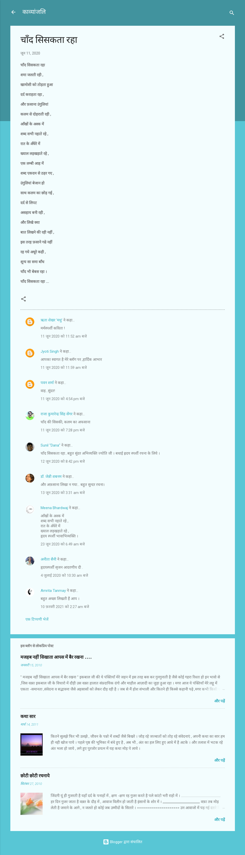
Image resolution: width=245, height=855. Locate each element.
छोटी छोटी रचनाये (34, 776)
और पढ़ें (219, 701)
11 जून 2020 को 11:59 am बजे (64, 367)
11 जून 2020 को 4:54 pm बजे (63, 399)
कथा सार (27, 716)
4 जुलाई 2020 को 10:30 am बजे (64, 575)
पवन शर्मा (47, 382)
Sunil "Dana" (50, 445)
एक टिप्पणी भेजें (36, 619)
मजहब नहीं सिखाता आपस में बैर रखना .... (56, 657)
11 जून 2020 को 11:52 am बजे (64, 336)
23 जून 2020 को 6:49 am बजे (63, 544)
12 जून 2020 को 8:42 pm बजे (63, 461)
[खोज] (232, 13)
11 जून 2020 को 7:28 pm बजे (63, 430)
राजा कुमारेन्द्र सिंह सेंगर (57, 414)
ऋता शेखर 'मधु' (51, 320)
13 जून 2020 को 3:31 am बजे (63, 492)
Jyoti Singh (50, 351)
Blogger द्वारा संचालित (122, 842)
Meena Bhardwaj (54, 508)
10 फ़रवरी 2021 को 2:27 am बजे (65, 606)
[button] (222, 37)
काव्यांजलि (34, 12)
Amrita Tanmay (53, 590)
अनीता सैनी (49, 559)
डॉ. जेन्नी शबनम (51, 476)
